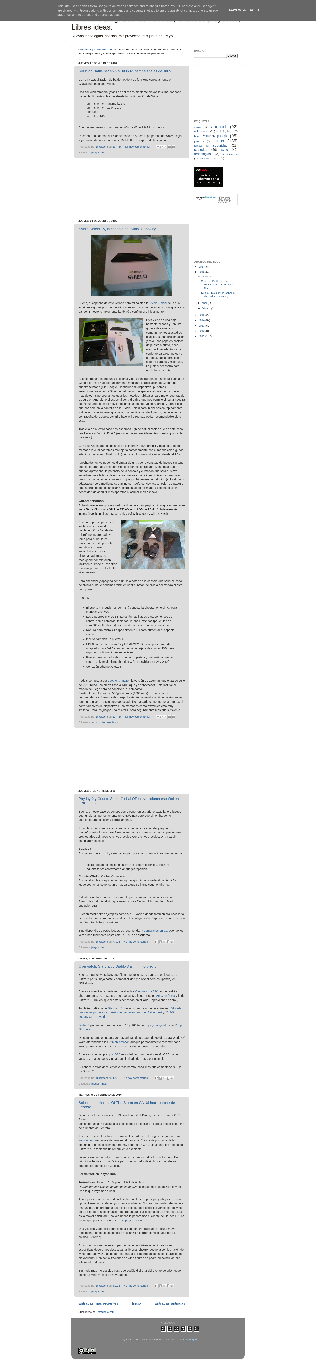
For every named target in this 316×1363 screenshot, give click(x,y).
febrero (206, 308)
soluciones (86, 1140)
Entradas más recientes (98, 1303)
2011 (202, 336)
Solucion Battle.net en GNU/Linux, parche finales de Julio (125, 71)
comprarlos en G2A (156, 930)
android (96, 722)
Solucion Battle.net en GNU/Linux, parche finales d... (218, 284)
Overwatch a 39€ (146, 991)
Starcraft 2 (115, 1008)
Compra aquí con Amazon (95, 49)
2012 (202, 330)
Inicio (136, 1303)
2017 (202, 266)
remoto (198, 145)
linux (104, 152)
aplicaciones (201, 131)
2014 (202, 320)
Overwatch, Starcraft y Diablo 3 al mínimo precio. (118, 966)
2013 (202, 325)
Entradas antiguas (170, 1303)
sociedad (200, 149)
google (222, 135)
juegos (95, 152)
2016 (202, 271)
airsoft (197, 127)
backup (230, 131)
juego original (157, 1025)
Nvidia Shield (158, 303)
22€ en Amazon (119, 1042)
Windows (205, 158)
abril (205, 303)
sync (224, 149)
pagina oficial (134, 1220)
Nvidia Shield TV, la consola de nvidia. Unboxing (117, 229)
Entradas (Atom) (105, 1311)
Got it (254, 10)
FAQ (208, 136)
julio (204, 276)
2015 (202, 314)
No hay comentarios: (138, 146)
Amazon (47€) (165, 995)
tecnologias (109, 722)
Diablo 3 (84, 1025)
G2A (117, 1054)
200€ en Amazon (119, 680)
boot (197, 136)
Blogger (193, 1339)
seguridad (220, 145)
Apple (219, 131)
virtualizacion (230, 154)
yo (118, 722)
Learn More (237, 10)
